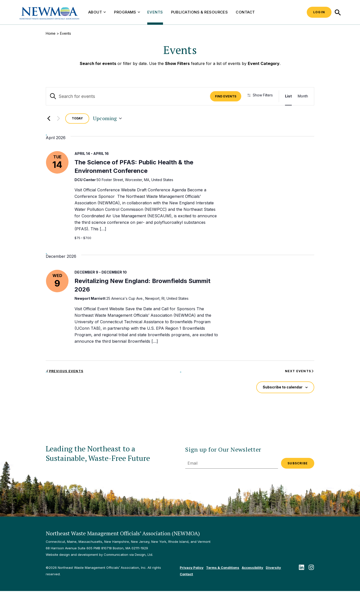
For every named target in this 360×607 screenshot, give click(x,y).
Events (155, 12)
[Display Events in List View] (288, 96)
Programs (127, 12)
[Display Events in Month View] (303, 96)
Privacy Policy (192, 584)
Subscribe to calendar (282, 403)
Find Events (227, 96)
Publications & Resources (199, 12)
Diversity (273, 584)
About (97, 12)
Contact (245, 12)
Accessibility (252, 584)
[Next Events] (59, 135)
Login (319, 12)
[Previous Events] (49, 135)
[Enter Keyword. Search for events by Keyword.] (129, 96)
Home (51, 33)
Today (77, 134)
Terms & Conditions (222, 584)
